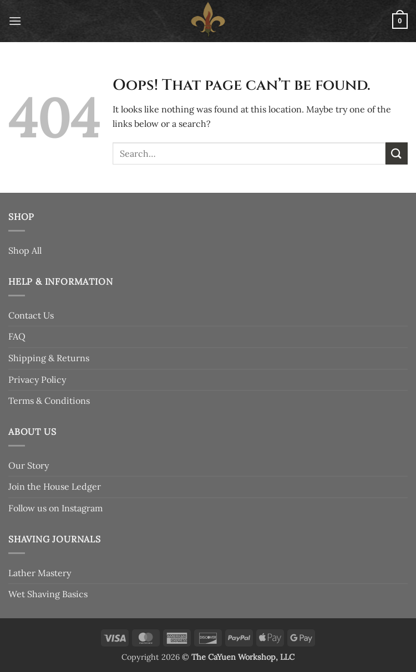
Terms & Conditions (49, 400)
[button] (15, 20)
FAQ (17, 336)
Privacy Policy (37, 379)
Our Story (28, 465)
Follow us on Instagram (55, 508)
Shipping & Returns (48, 357)
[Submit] (396, 153)
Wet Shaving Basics (48, 593)
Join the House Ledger (54, 486)
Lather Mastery (39, 572)
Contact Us (31, 315)
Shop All (25, 250)
